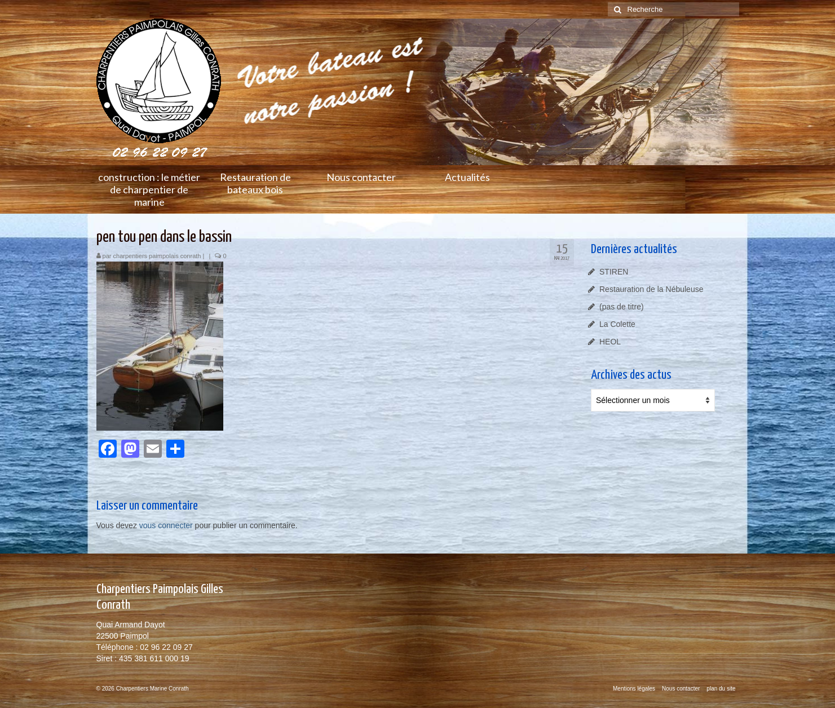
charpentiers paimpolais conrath (157, 256)
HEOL (610, 341)
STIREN (613, 271)
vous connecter (166, 525)
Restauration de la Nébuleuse (651, 289)
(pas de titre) (621, 306)
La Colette (617, 324)
